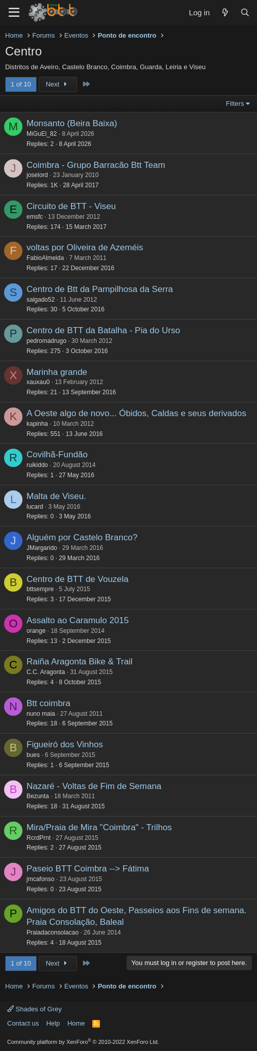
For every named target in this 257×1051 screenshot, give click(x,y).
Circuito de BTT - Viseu (71, 206)
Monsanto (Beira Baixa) (72, 123)
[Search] (245, 12)
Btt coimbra (48, 703)
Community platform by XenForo (83, 1042)
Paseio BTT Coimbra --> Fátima (88, 868)
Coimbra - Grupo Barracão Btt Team (96, 165)
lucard (35, 506)
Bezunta (38, 796)
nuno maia (41, 713)
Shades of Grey (34, 1009)
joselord (37, 175)
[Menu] (14, 12)
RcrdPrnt (38, 837)
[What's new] (225, 12)
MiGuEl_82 (42, 133)
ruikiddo (37, 465)
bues (33, 754)
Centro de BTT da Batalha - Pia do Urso (103, 330)
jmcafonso (41, 879)
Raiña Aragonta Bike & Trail (80, 661)
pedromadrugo (46, 340)
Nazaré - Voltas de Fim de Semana (94, 786)
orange (36, 630)
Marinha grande (57, 372)
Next (58, 84)
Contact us (23, 1023)
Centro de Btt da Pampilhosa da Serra (100, 289)
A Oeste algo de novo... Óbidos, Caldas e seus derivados (136, 413)
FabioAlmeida (45, 257)
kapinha (37, 423)
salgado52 (41, 299)
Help (53, 1023)
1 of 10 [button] (21, 84)
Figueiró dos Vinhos (65, 744)
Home (76, 1023)
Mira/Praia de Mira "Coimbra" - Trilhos (99, 827)
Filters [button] (235, 103)
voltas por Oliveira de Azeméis (85, 247)
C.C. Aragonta (46, 672)
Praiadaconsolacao (53, 932)
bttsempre (40, 589)
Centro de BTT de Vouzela (77, 579)
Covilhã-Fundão (57, 454)
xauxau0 (38, 382)
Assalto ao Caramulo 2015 (77, 620)
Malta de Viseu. (56, 496)
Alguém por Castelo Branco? (82, 537)
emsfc (35, 216)
